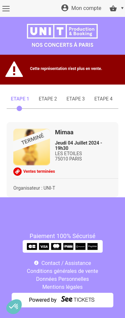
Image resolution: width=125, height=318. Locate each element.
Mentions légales (62, 287)
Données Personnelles (62, 279)
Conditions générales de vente (62, 271)
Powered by (43, 300)
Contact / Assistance (66, 263)
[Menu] (6, 8)
